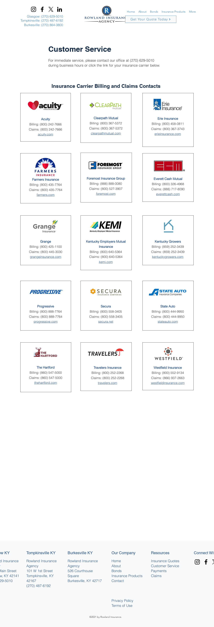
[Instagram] (33, 9)
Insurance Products (127, 576)
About (116, 566)
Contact (118, 580)
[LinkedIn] (59, 9)
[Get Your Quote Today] (150, 19)
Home (116, 561)
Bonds (117, 571)
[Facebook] (42, 9)
